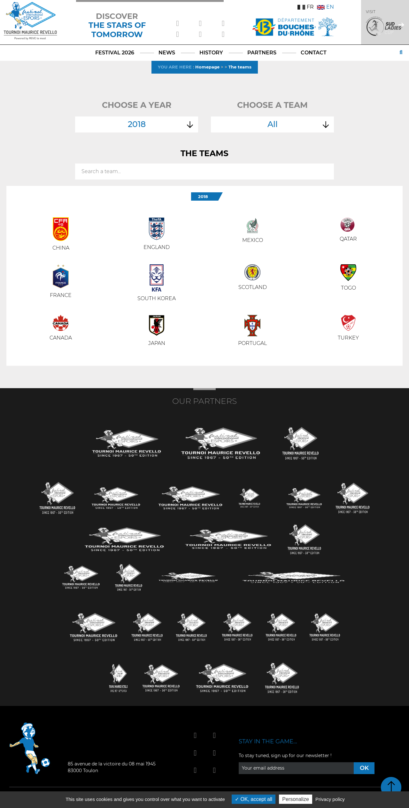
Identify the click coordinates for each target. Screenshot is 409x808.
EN (325, 7)
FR (305, 7)
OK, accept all (253, 799)
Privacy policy (330, 799)
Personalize (295, 799)
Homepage (207, 66)
